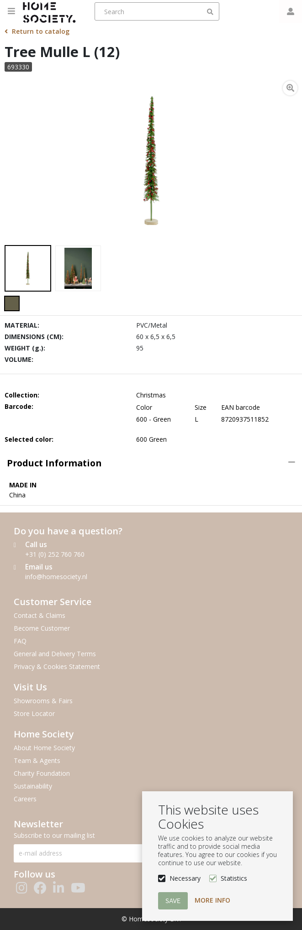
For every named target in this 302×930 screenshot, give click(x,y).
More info (212, 900)
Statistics (234, 878)
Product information (54, 463)
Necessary (185, 878)
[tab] (151, 463)
